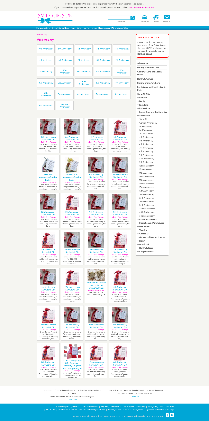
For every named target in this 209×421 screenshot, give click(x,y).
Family (142, 101)
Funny (142, 241)
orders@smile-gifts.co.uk (69, 407)
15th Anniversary (146, 176)
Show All (143, 119)
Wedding (143, 230)
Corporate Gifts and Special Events (92, 410)
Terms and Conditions (89, 407)
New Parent (144, 226)
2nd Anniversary (146, 130)
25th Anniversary (146, 198)
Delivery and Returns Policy (134, 407)
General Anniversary (148, 123)
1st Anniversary (145, 126)
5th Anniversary (146, 140)
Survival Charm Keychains (148, 83)
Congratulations (146, 251)
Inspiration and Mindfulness (151, 223)
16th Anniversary (146, 180)
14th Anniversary (146, 173)
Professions (144, 108)
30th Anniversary (146, 201)
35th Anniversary (146, 205)
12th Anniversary (146, 165)
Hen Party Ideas (90, 28)
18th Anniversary (146, 187)
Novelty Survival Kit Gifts (148, 67)
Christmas (143, 233)
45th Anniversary (146, 212)
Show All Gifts (143, 94)
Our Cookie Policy (167, 407)
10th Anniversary (146, 158)
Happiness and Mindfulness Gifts (113, 28)
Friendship (143, 105)
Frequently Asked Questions (111, 407)
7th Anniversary (146, 148)
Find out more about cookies (142, 7)
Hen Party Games (145, 79)
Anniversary (42, 34)
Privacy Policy (153, 407)
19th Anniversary (146, 190)
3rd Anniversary (146, 133)
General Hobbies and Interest (152, 237)
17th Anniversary (146, 183)
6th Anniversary (146, 144)
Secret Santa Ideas (60, 28)
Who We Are (142, 63)
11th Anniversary (146, 162)
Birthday (143, 97)
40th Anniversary (147, 208)
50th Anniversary (147, 216)
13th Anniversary (146, 169)
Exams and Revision (148, 219)
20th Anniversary (146, 194)
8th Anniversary (146, 151)
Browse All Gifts (43, 28)
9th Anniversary (146, 155)
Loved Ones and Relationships (153, 112)
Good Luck (144, 244)
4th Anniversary (146, 137)
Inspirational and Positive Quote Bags (159, 410)
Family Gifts (76, 28)
